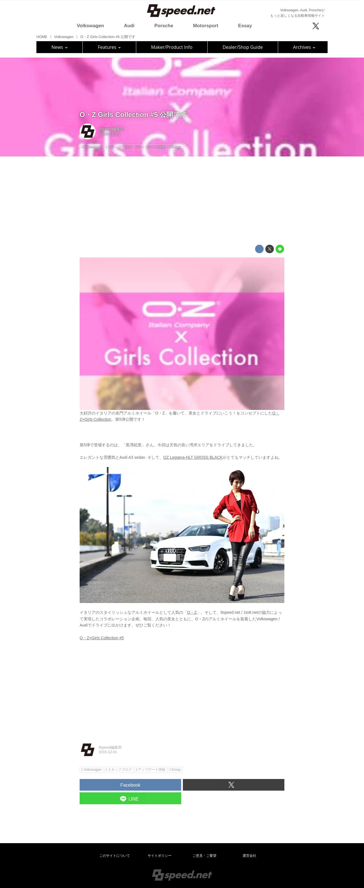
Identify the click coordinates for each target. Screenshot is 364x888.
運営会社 (249, 856)
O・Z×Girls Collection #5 (102, 638)
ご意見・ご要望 (204, 856)
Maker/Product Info (171, 47)
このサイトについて (114, 856)
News (59, 47)
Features (109, 47)
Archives (304, 47)
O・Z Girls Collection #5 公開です (133, 114)
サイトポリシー (159, 856)
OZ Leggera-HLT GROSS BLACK (193, 457)
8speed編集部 (111, 129)
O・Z (192, 612)
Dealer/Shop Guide (243, 47)
